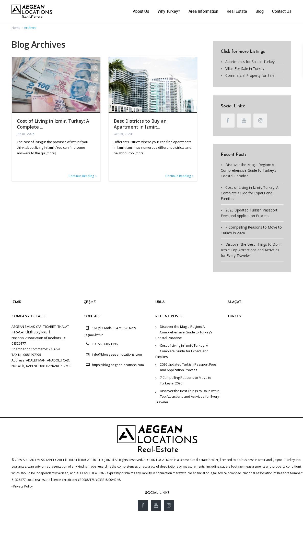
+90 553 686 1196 (105, 344)
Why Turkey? (169, 11)
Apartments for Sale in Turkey (250, 61)
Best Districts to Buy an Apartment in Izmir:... (140, 124)
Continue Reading (82, 176)
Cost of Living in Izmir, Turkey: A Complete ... (53, 124)
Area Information (203, 11)
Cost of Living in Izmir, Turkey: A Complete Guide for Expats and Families (249, 193)
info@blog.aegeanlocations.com (117, 354)
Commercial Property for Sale (249, 75)
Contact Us (282, 11)
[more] (51, 153)
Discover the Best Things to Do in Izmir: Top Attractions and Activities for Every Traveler (251, 250)
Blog (259, 11)
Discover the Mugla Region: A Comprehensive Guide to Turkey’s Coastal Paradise (248, 170)
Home (15, 28)
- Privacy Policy (22, 486)
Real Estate (237, 11)
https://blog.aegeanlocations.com (118, 364)
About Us (141, 11)
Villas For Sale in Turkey (244, 68)
